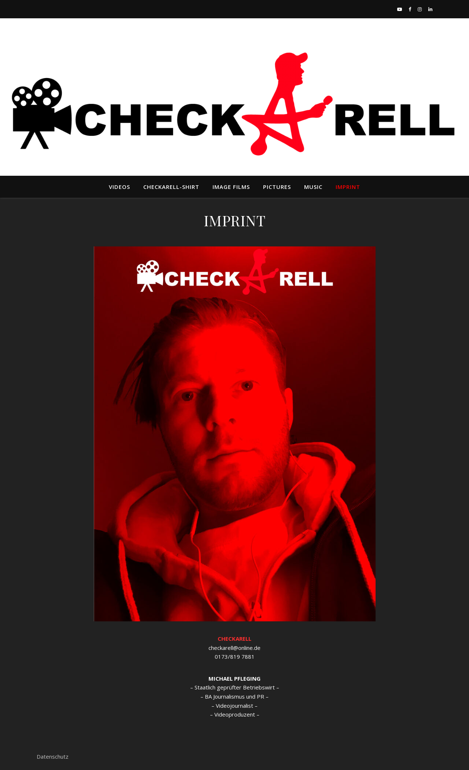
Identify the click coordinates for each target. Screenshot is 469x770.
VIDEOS (119, 186)
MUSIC (313, 186)
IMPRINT (348, 186)
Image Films (231, 186)
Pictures (277, 186)
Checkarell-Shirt (171, 186)
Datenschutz (53, 756)
